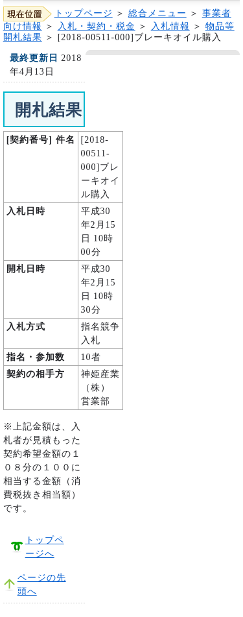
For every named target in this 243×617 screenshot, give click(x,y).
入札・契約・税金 (96, 26)
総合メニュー (157, 13)
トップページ (83, 13)
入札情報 (170, 26)
